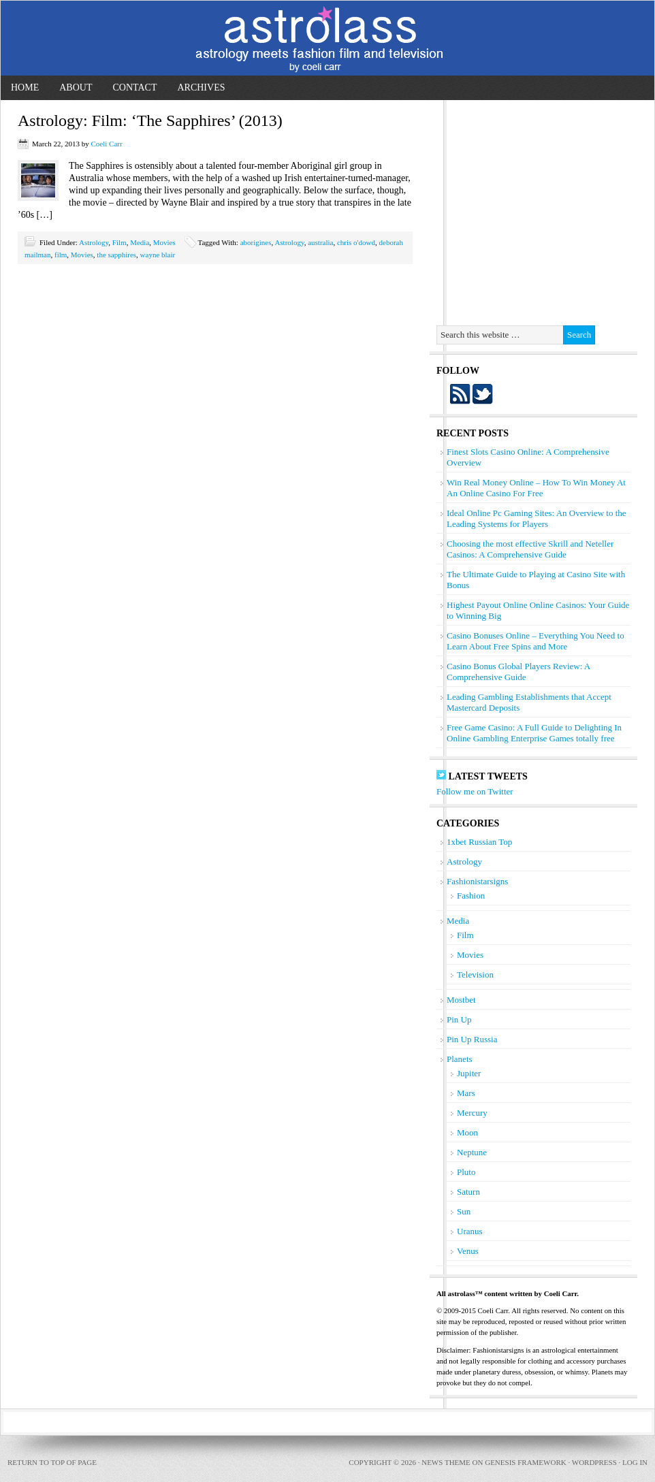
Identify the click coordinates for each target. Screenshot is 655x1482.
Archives (201, 87)
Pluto (466, 1172)
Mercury (472, 1113)
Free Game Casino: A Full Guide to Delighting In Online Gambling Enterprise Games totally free (534, 732)
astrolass (327, 38)
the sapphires (116, 255)
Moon (467, 1132)
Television (475, 974)
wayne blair (158, 255)
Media (139, 242)
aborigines (256, 242)
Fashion (471, 895)
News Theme (445, 1462)
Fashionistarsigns (477, 881)
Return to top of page (52, 1462)
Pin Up (459, 1019)
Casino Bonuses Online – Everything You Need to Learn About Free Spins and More (535, 640)
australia (320, 242)
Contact (134, 87)
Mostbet (461, 1000)
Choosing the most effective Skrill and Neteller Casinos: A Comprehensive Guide (530, 549)
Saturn (468, 1192)
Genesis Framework (525, 1462)
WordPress (594, 1462)
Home (25, 87)
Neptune (472, 1152)
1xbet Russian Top (479, 842)
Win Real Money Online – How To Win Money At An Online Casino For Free (536, 487)
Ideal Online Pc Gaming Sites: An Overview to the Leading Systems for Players (536, 518)
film (60, 255)
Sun (463, 1211)
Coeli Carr (106, 144)
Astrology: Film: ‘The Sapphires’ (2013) (150, 120)
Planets (460, 1059)
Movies (164, 242)
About (75, 87)
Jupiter (469, 1073)
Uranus (470, 1231)
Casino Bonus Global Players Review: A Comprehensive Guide (518, 671)
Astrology (93, 242)
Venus (468, 1251)
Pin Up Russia (472, 1039)
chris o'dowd (356, 242)
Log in (635, 1462)
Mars (466, 1093)
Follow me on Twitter (474, 791)
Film (119, 242)
